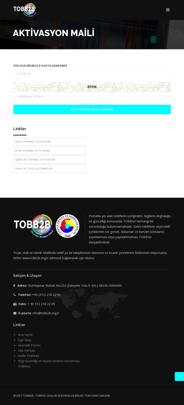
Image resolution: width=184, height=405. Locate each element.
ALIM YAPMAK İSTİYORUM (32, 150)
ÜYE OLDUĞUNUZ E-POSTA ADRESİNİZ (40, 66)
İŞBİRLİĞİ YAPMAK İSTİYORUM (35, 159)
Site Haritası (26, 350)
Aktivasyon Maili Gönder (92, 109)
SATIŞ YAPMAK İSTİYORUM (33, 141)
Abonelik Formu (29, 345)
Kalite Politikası (28, 356)
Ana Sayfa (25, 335)
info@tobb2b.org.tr (46, 313)
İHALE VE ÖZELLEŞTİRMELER (34, 168)
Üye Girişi (24, 340)
